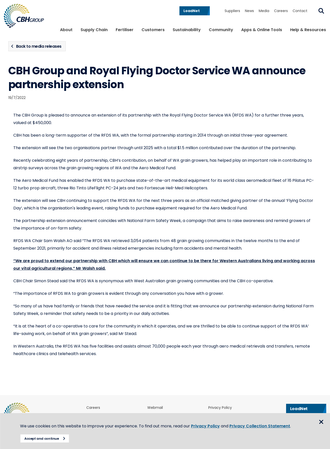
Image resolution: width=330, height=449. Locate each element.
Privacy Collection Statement (259, 426)
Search (321, 10)
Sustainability (187, 30)
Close (321, 422)
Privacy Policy (220, 407)
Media (264, 10)
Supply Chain (94, 30)
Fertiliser (125, 30)
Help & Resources (308, 30)
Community (221, 30)
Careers (281, 10)
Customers (153, 30)
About (66, 30)
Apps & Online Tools (261, 30)
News (249, 10)
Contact (300, 10)
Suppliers (232, 10)
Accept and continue (41, 438)
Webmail (155, 407)
